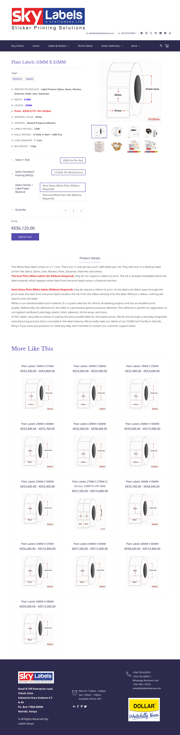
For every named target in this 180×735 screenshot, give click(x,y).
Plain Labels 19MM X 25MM (142, 366)
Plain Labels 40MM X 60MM (142, 544)
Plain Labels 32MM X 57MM (37, 544)
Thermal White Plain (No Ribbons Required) (62, 196)
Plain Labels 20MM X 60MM (90, 424)
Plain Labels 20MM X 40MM (37, 424)
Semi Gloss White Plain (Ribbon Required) (61, 187)
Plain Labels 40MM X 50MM (90, 544)
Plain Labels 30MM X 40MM (142, 481)
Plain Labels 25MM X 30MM (37, 481)
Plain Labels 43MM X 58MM (37, 601)
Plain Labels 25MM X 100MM (142, 424)
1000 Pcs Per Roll (73, 160)
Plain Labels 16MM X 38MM (90, 366)
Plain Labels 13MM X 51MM (37, 366)
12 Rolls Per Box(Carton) (68, 172)
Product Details (90, 258)
